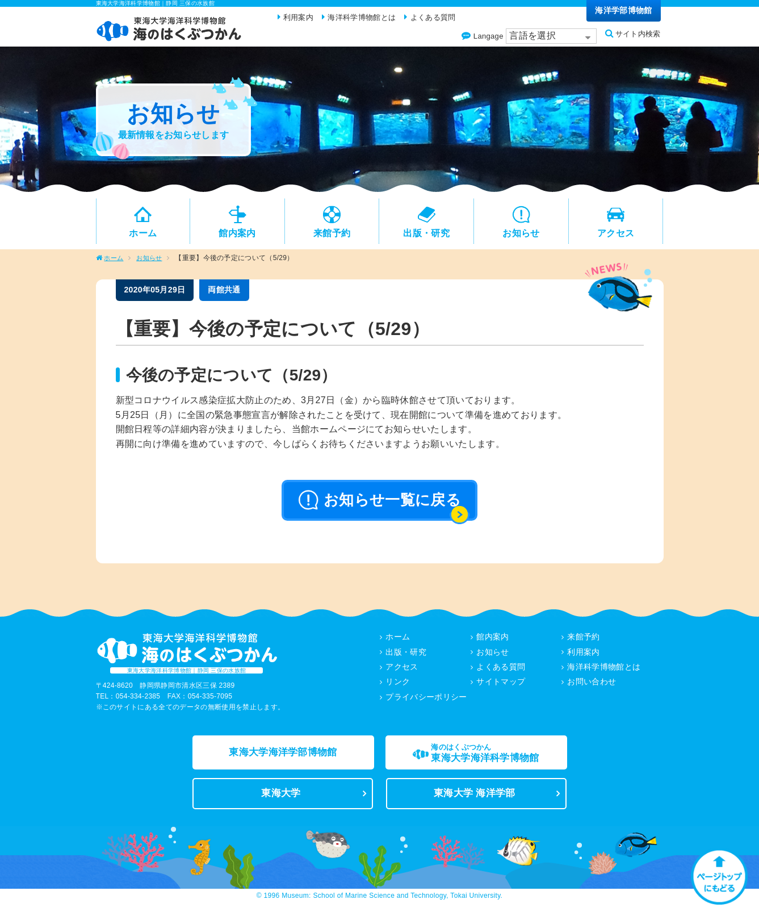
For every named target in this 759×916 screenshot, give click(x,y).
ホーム (114, 265)
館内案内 (493, 643)
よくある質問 (501, 672)
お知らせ (152, 265)
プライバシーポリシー (426, 702)
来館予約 (584, 643)
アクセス (402, 672)
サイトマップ (501, 687)
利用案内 (584, 658)
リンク (398, 687)
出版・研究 (406, 658)
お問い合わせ (592, 687)
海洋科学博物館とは (604, 672)
